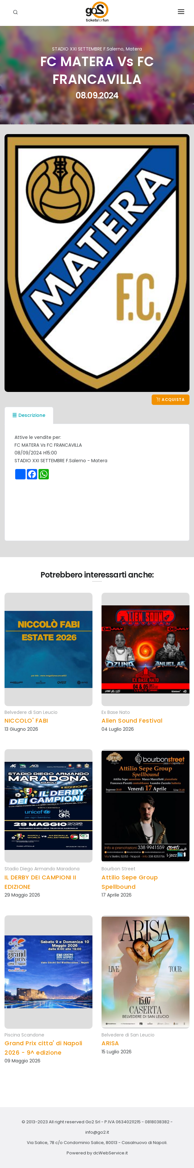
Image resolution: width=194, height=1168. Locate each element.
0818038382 (157, 1122)
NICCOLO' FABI (26, 720)
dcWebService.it (110, 1153)
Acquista (170, 399)
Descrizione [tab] (29, 415)
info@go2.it (97, 1132)
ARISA (110, 1043)
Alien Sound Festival (132, 720)
